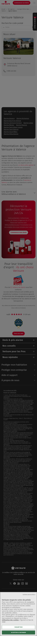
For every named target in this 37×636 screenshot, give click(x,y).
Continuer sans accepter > (29, 595)
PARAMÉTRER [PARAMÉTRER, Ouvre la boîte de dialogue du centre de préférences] (18, 628)
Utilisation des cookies (10, 621)
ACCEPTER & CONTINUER (18, 634)
